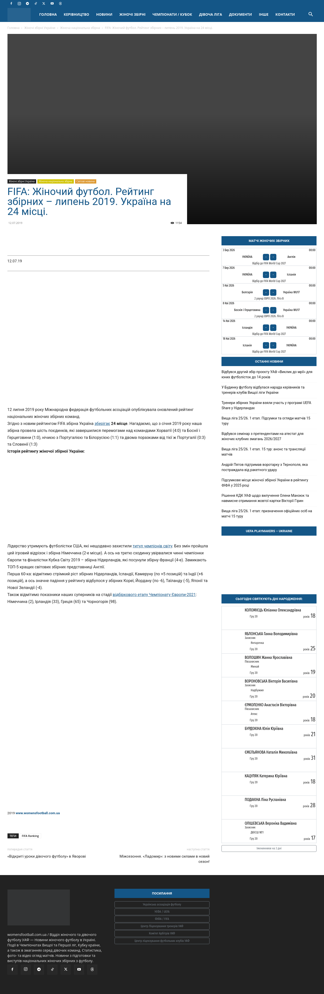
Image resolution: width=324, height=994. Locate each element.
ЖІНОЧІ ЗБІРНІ (132, 14)
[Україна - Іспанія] (269, 274)
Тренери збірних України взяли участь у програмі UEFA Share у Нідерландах (266, 405)
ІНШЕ (263, 14)
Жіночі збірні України (39, 28)
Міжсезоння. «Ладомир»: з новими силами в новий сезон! (164, 859)
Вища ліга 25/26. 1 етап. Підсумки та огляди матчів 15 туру (265, 420)
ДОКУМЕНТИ (240, 14)
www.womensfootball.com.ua (38, 813)
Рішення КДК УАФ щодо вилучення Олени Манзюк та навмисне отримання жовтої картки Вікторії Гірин (265, 498)
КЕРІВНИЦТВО (76, 14)
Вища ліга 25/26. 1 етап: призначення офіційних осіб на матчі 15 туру (266, 513)
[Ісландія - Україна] (269, 327)
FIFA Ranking (30, 836)
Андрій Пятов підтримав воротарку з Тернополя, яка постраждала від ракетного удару (264, 467)
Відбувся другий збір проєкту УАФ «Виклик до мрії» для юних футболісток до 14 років (266, 374)
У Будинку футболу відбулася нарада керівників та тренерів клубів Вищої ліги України (263, 390)
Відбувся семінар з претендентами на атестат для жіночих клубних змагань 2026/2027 (262, 436)
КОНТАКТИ (285, 14)
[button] (311, 14)
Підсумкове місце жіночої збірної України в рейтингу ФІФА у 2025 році (264, 482)
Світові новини (86, 181)
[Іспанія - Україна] (269, 345)
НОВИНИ (104, 14)
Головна (13, 28)
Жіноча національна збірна (80, 28)
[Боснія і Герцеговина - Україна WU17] (269, 310)
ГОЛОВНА (48, 14)
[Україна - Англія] (269, 257)
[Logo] (21, 14)
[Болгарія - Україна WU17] (269, 292)
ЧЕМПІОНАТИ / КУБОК (172, 14)
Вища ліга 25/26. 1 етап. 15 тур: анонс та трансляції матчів (263, 451)
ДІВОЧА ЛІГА (210, 14)
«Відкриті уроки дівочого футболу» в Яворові (46, 856)
